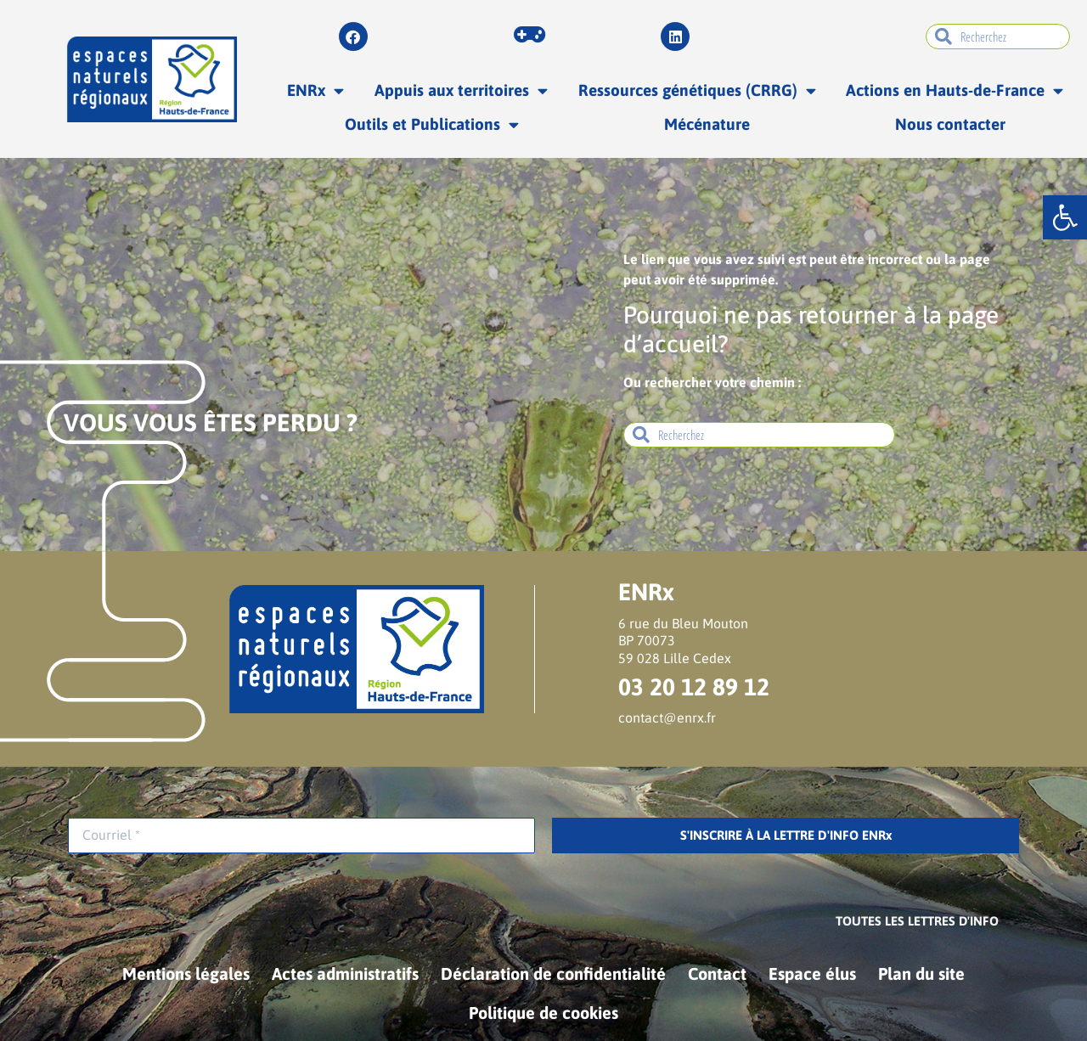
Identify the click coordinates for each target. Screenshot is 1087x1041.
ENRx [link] (315, 90)
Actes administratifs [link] (345, 973)
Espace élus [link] (812, 973)
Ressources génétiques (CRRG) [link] (697, 90)
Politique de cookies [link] (543, 1012)
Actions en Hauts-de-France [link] (954, 90)
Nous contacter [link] (950, 124)
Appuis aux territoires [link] (461, 90)
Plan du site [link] (921, 973)
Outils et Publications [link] (432, 124)
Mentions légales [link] (186, 973)
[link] (1065, 217)
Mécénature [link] (707, 124)
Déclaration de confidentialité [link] (553, 973)
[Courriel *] (301, 835)
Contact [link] (717, 973)
